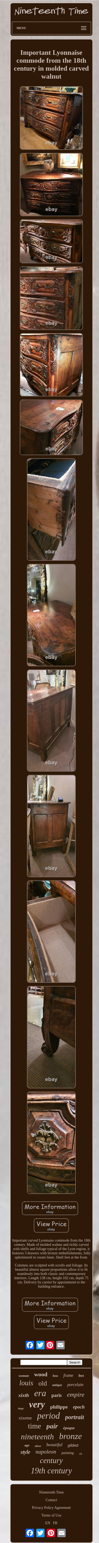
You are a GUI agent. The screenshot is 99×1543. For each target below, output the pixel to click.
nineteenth (37, 1436)
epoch (78, 1407)
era (40, 1393)
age (27, 1445)
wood (40, 1374)
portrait (74, 1417)
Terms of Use (51, 1515)
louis (26, 1383)
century (51, 1460)
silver (38, 1445)
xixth (23, 1395)
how (55, 1376)
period (48, 1415)
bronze (70, 1436)
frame (68, 1375)
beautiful (54, 1444)
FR (55, 1523)
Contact (51, 1500)
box (81, 1376)
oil (80, 1453)
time (34, 1426)
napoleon (46, 1452)
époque (69, 1428)
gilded (73, 1445)
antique (57, 1385)
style (25, 1452)
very (37, 1404)
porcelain (75, 1384)
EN (47, 1523)
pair (52, 1426)
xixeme (25, 1417)
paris (56, 1395)
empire (75, 1394)
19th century (51, 1470)
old (43, 1383)
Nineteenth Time (51, 1492)
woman (23, 1376)
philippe (59, 1407)
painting (68, 1453)
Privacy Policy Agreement (51, 1508)
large (21, 1408)
